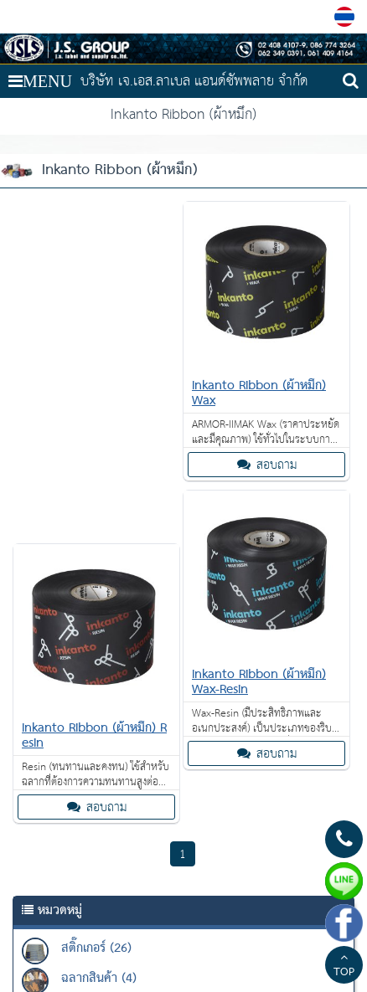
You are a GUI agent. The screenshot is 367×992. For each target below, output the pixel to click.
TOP (343, 967)
